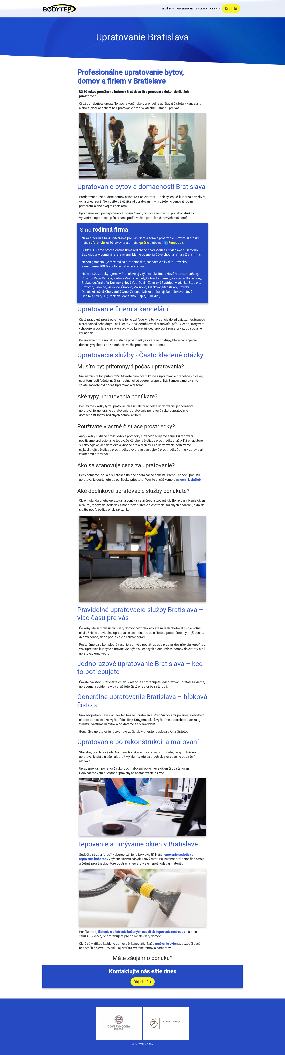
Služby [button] (166, 8)
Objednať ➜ (143, 982)
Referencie (184, 8)
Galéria (201, 8)
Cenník (215, 8)
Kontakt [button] (231, 9)
